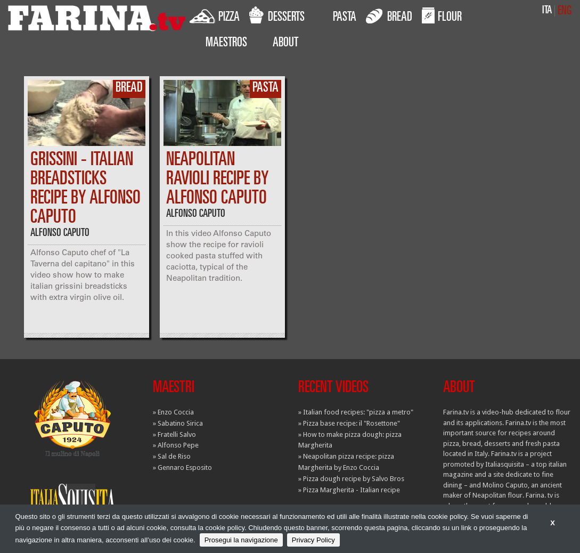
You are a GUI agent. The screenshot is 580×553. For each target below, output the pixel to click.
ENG (564, 11)
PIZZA (215, 15)
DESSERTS (277, 15)
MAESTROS (226, 43)
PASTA (344, 18)
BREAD (389, 15)
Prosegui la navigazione (241, 540)
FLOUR (442, 15)
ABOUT (285, 43)
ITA (547, 11)
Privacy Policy (313, 540)
